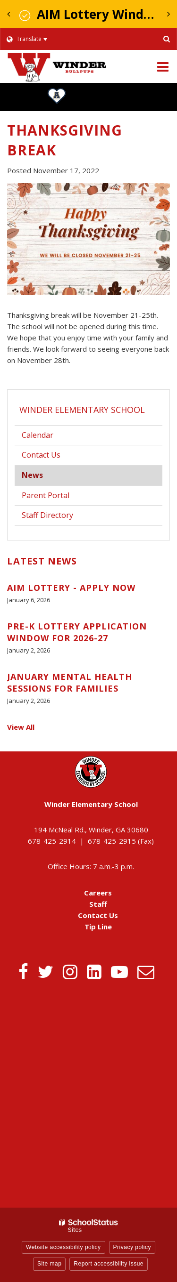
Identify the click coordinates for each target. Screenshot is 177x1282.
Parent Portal (60, 497)
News (32, 475)
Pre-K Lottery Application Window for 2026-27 (77, 632)
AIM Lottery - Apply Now (71, 587)
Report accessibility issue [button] (108, 1263)
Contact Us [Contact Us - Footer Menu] (98, 915)
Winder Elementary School (82, 409)
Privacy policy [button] (132, 1247)
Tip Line (98, 926)
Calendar (37, 435)
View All (20, 727)
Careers (98, 892)
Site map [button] (49, 1263)
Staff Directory (47, 515)
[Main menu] (163, 66)
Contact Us (41, 455)
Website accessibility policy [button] (63, 1247)
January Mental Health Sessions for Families (69, 682)
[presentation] (8, 14)
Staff (98, 904)
